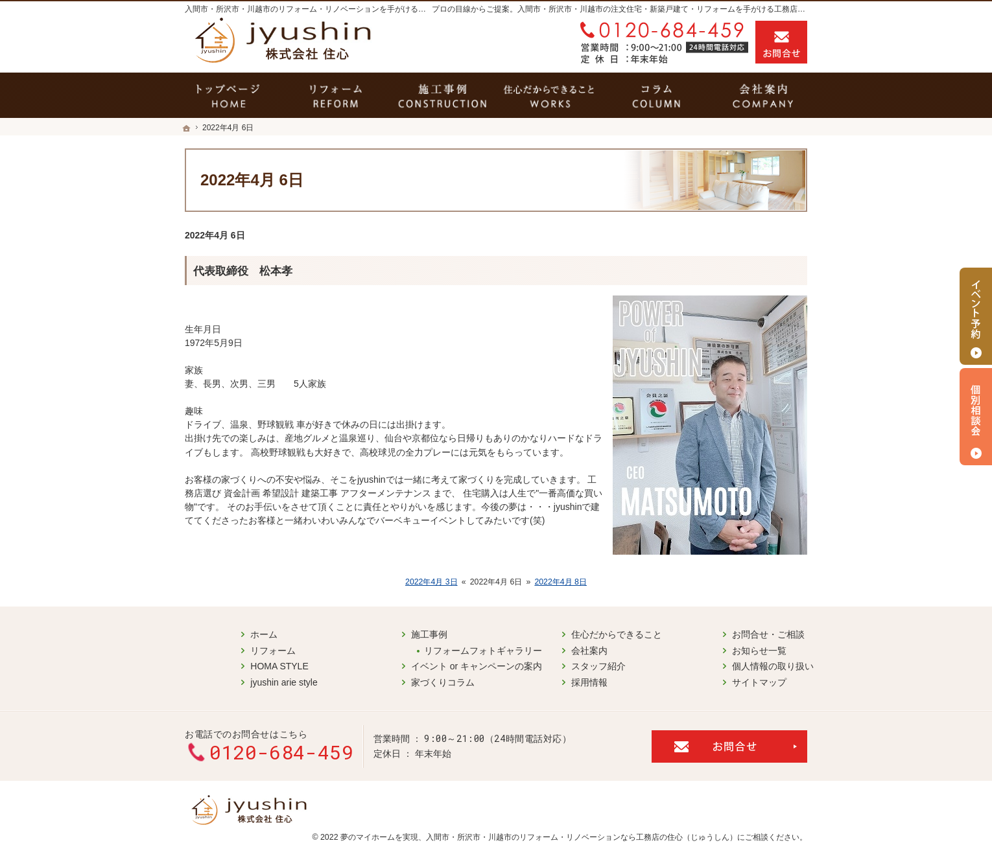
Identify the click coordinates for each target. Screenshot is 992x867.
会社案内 (533, 649)
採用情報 (533, 681)
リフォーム (217, 649)
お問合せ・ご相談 (712, 634)
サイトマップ (703, 681)
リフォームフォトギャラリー (427, 649)
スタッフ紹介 (542, 665)
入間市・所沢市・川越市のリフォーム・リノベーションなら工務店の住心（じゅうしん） (581, 835)
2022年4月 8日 (560, 581)
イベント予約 (976, 316)
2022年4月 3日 (431, 581)
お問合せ (781, 42)
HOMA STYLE (223, 665)
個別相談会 (976, 416)
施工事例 (373, 634)
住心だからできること (560, 634)
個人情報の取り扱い (717, 665)
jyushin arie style (228, 681)
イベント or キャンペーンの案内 (420, 665)
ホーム (208, 634)
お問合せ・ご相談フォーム (729, 744)
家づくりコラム (387, 681)
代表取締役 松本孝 (242, 271)
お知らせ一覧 (703, 649)
